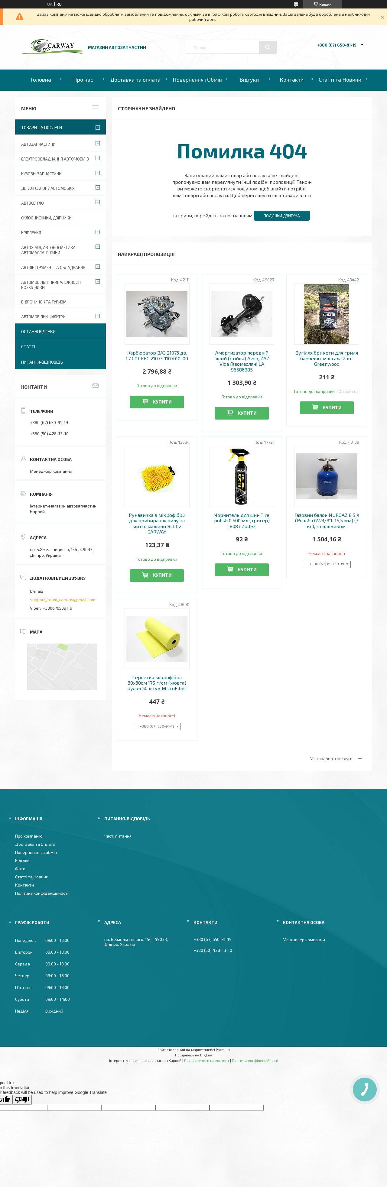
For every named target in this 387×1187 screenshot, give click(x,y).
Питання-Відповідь (42, 362)
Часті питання (118, 835)
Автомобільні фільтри (43, 316)
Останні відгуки (38, 331)
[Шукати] (268, 47)
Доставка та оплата (135, 79)
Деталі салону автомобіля (48, 188)
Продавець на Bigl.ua (193, 1055)
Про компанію (29, 835)
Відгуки (249, 79)
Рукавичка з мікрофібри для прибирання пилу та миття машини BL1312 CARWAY (157, 523)
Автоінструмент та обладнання (53, 267)
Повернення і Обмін (197, 79)
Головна (41, 79)
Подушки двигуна (282, 215)
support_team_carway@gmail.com (62, 599)
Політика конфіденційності (41, 893)
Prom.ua (223, 1049)
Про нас (83, 79)
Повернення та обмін (36, 852)
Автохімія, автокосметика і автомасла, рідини (49, 250)
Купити (162, 401)
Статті (28, 346)
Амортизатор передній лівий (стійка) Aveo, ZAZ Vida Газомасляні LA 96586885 (241, 361)
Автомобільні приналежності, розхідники (51, 285)
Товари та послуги (41, 127)
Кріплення (31, 232)
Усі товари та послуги (331, 758)
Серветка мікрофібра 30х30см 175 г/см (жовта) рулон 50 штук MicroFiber (157, 683)
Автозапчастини (38, 144)
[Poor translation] (22, 1100)
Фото (20, 868)
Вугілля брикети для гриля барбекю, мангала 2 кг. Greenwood (326, 358)
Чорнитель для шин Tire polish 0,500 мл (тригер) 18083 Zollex (242, 520)
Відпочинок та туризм (44, 302)
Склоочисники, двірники (46, 218)
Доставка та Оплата (35, 844)
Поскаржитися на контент (206, 1060)
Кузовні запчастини (41, 173)
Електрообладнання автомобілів (55, 159)
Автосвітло (32, 203)
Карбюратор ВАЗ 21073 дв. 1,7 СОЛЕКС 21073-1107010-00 (157, 355)
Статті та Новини (340, 79)
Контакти (292, 79)
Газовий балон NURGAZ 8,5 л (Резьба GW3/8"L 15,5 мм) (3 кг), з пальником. (326, 520)
